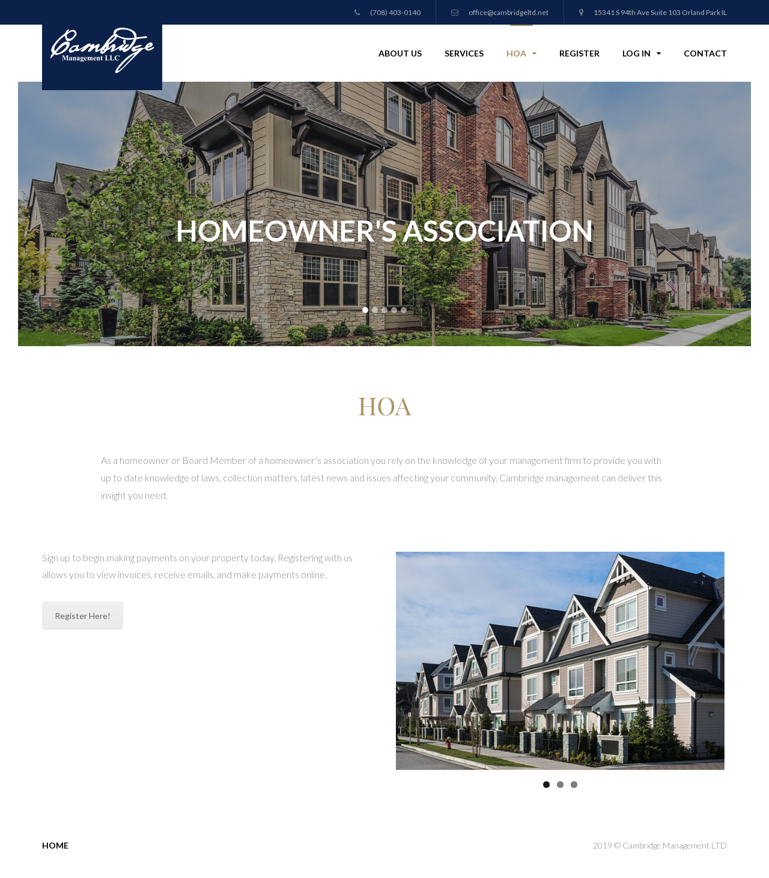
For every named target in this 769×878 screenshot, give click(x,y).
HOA (521, 52)
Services (464, 53)
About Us (400, 53)
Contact (705, 53)
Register (579, 53)
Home (55, 843)
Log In (641, 52)
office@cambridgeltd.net (500, 12)
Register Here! (83, 616)
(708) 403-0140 (387, 12)
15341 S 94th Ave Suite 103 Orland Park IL (653, 12)
